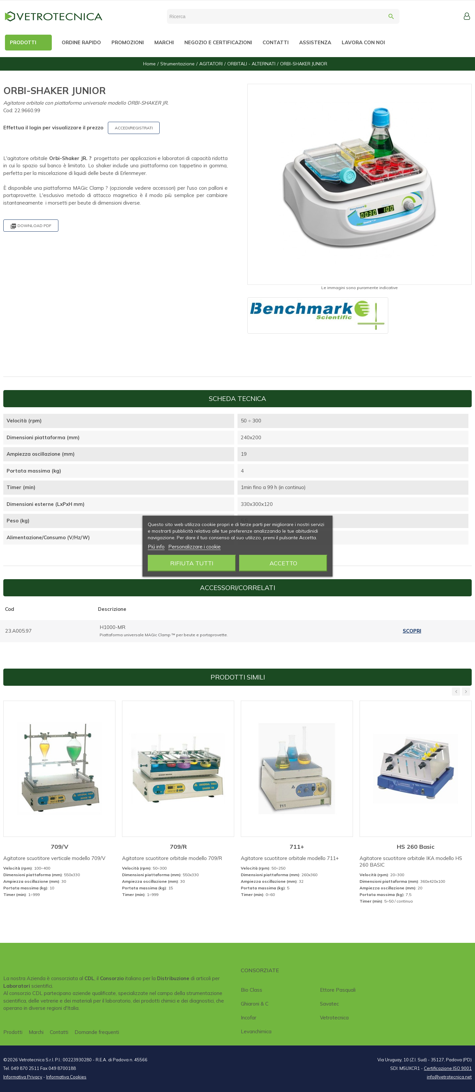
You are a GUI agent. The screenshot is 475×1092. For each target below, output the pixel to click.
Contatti (59, 1032)
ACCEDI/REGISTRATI (134, 127)
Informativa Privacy (22, 1076)
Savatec (329, 1004)
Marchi (36, 1032)
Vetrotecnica (334, 1017)
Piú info (156, 546)
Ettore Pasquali (338, 990)
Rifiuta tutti (191, 563)
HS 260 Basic (415, 846)
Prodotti (12, 1032)
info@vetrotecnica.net (449, 1076)
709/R (178, 846)
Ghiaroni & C (255, 1004)
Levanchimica (256, 1031)
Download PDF (30, 226)
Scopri (412, 631)
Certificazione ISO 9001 (448, 1068)
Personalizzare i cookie (194, 546)
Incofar (248, 1017)
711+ (297, 846)
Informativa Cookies (66, 1076)
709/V (59, 846)
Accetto (283, 563)
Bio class (251, 990)
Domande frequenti (97, 1032)
